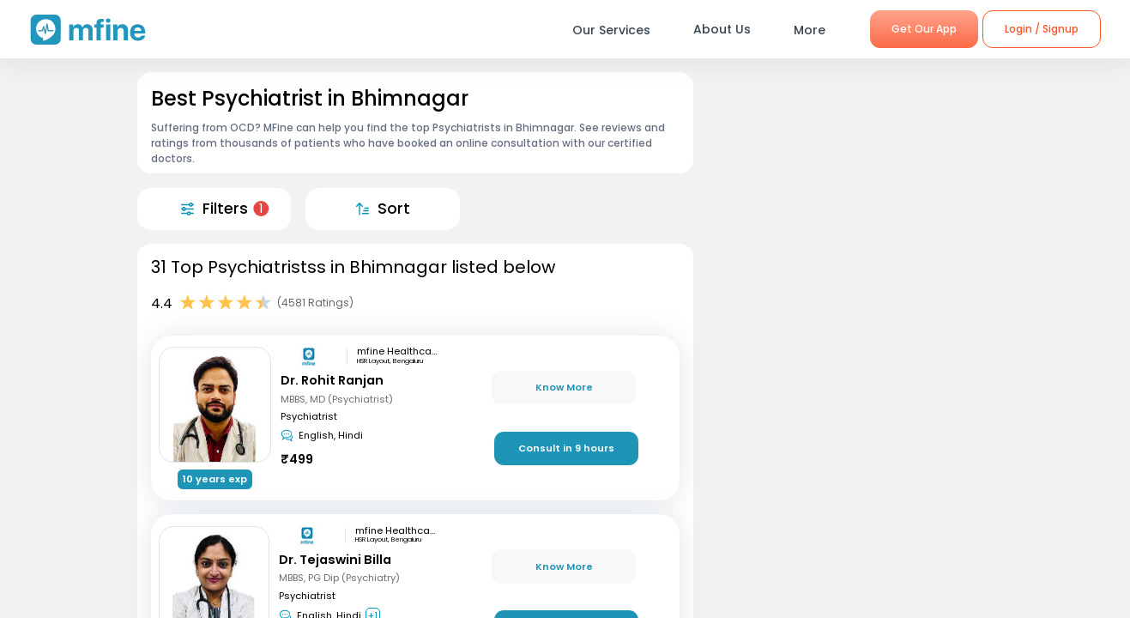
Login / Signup (1042, 28)
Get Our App (924, 28)
